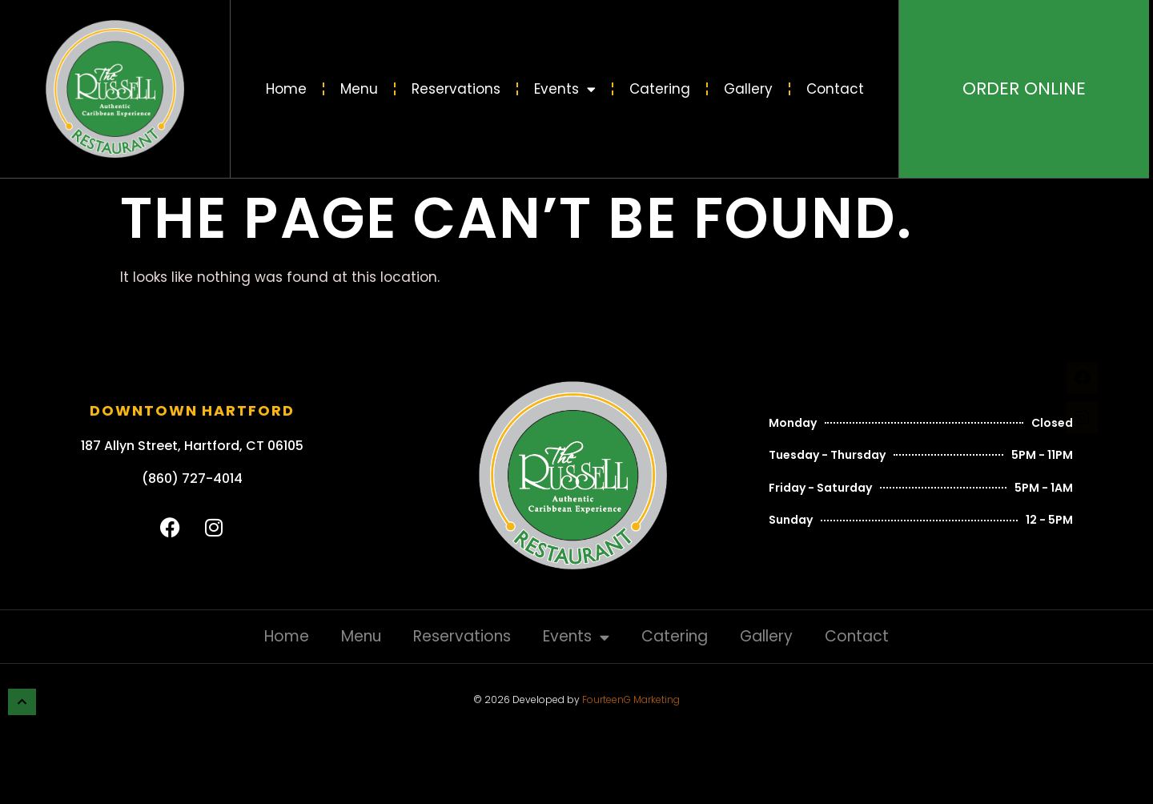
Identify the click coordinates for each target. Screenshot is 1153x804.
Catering (659, 88)
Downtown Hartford (192, 410)
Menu (359, 88)
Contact (835, 88)
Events (565, 89)
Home (286, 88)
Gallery (748, 88)
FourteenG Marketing (631, 699)
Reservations (456, 88)
